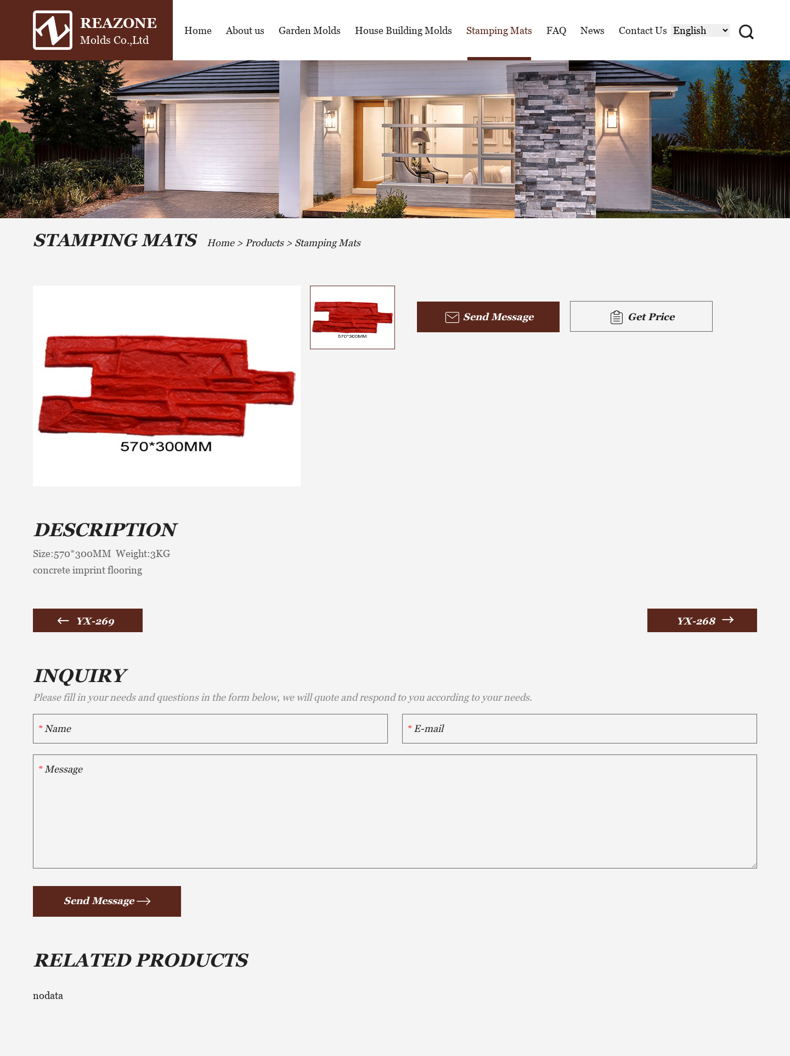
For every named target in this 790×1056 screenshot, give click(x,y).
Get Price (641, 317)
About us (245, 30)
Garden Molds (310, 30)
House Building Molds (403, 30)
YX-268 (695, 621)
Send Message (488, 317)
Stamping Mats (499, 30)
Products (264, 242)
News (592, 30)
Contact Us (643, 30)
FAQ (556, 30)
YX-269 (95, 621)
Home (198, 30)
